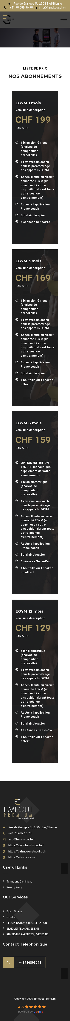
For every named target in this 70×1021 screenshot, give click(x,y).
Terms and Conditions (19, 881)
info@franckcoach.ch (52, 7)
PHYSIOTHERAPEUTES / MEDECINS (28, 934)
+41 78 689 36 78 (21, 7)
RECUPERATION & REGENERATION (27, 922)
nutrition (11, 917)
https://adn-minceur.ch (22, 857)
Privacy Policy (15, 887)
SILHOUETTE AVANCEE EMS (23, 928)
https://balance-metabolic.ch (27, 851)
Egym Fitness (14, 911)
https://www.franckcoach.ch (26, 845)
